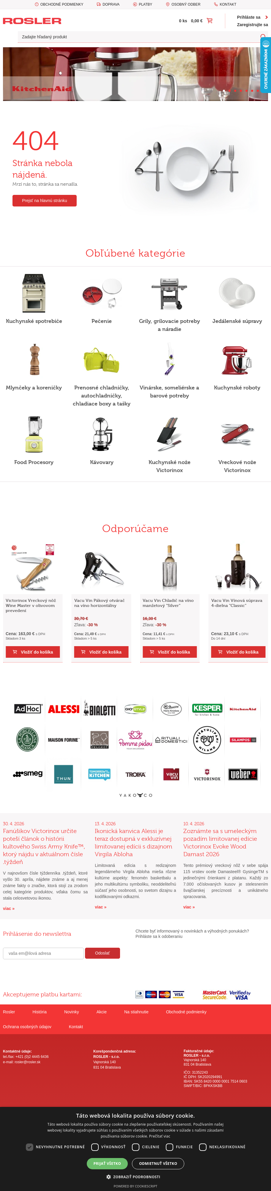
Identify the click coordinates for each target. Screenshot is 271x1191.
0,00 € (197, 20)
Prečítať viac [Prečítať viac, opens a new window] (159, 1136)
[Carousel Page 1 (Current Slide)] (224, 91)
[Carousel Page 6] (252, 91)
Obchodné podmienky (61, 4)
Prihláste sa (249, 17)
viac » (9, 908)
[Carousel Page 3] (235, 91)
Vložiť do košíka (37, 652)
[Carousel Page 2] (230, 91)
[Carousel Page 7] (258, 91)
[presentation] (48, 972)
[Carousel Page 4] (241, 91)
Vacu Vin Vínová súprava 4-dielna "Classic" (236, 603)
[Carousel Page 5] (246, 91)
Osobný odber (185, 4)
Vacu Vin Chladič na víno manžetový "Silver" (168, 603)
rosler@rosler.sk (27, 1062)
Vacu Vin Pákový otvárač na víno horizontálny (99, 603)
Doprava (111, 4)
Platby (145, 4)
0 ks (183, 20)
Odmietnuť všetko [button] (158, 1163)
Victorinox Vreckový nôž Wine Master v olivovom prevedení (31, 605)
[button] (135, 1177)
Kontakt (228, 4)
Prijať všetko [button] (107, 1163)
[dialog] (135, 1149)
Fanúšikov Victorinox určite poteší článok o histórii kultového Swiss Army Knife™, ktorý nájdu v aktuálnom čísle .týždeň (44, 846)
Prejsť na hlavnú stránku (44, 200)
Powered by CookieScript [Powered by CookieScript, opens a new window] (135, 1186)
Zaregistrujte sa (252, 24)
